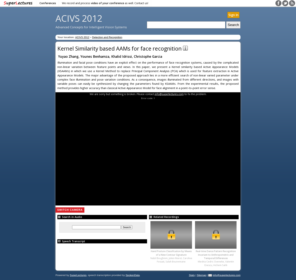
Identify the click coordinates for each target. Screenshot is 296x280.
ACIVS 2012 (78, 18)
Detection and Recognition (107, 37)
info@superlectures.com (169, 94)
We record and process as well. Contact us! (105, 3)
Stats (192, 275)
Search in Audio (69, 217)
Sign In (233, 15)
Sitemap (201, 275)
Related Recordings (164, 217)
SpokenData (133, 275)
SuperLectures (78, 275)
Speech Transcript (71, 241)
